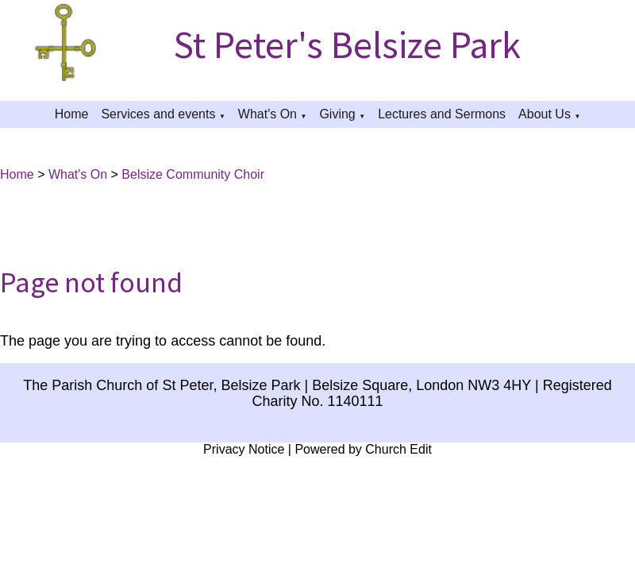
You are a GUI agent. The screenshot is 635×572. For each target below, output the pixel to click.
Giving (337, 114)
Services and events (158, 114)
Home (72, 114)
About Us (544, 114)
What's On (267, 114)
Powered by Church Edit (363, 449)
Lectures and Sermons (442, 114)
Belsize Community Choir (192, 174)
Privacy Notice (243, 449)
